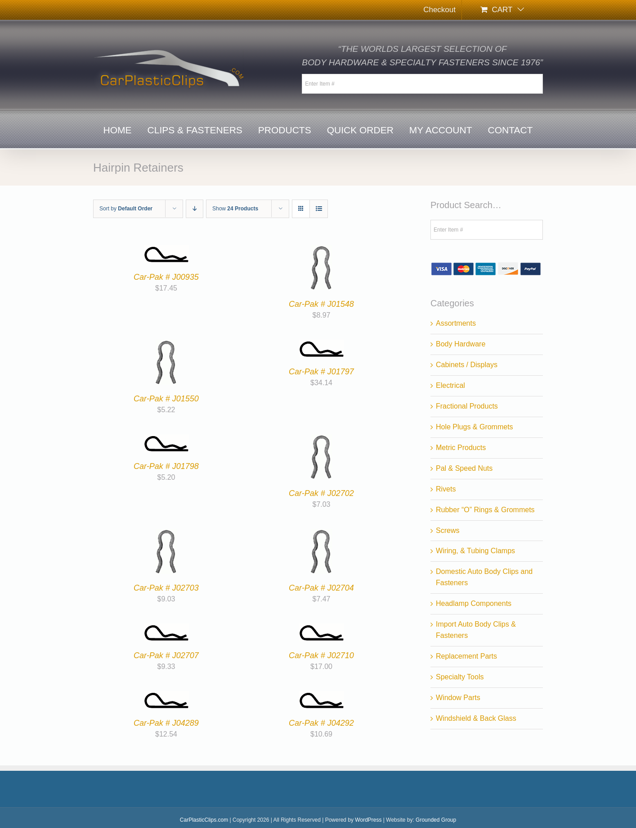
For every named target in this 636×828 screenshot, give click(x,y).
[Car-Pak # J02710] (321, 628)
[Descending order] (194, 209)
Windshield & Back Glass (476, 718)
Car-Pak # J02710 (321, 655)
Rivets (446, 489)
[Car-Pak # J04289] (166, 696)
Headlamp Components (473, 603)
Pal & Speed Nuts (464, 468)
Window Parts (458, 697)
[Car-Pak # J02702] (321, 439)
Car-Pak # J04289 (166, 723)
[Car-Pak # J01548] (321, 250)
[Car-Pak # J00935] (166, 250)
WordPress (368, 820)
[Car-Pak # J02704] (321, 534)
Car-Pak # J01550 (166, 398)
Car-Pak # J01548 (321, 304)
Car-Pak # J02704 (321, 587)
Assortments (456, 323)
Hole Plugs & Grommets (474, 427)
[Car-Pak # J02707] (166, 628)
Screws (447, 530)
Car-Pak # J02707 (166, 655)
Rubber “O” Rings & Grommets (485, 510)
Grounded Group (436, 820)
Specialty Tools (460, 677)
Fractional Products (467, 406)
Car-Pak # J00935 (166, 277)
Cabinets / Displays (466, 365)
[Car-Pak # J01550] (166, 345)
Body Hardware (460, 344)
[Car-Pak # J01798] (166, 439)
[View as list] (318, 209)
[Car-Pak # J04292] (321, 696)
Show (235, 208)
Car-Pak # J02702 (321, 493)
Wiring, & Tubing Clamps (475, 551)
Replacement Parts (466, 656)
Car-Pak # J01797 (321, 371)
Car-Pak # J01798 (166, 466)
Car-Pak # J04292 (321, 723)
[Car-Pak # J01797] (321, 345)
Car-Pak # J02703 (166, 587)
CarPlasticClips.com (204, 820)
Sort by (125, 208)
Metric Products (461, 447)
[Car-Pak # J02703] (166, 534)
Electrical (450, 385)
